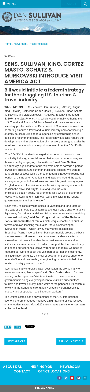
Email (17, 327)
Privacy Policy (44, 388)
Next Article (16, 341)
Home (8, 43)
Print (8, 327)
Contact (22, 371)
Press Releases (38, 43)
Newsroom (20, 43)
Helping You (41, 366)
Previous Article (71, 341)
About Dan (12, 366)
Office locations (54, 371)
